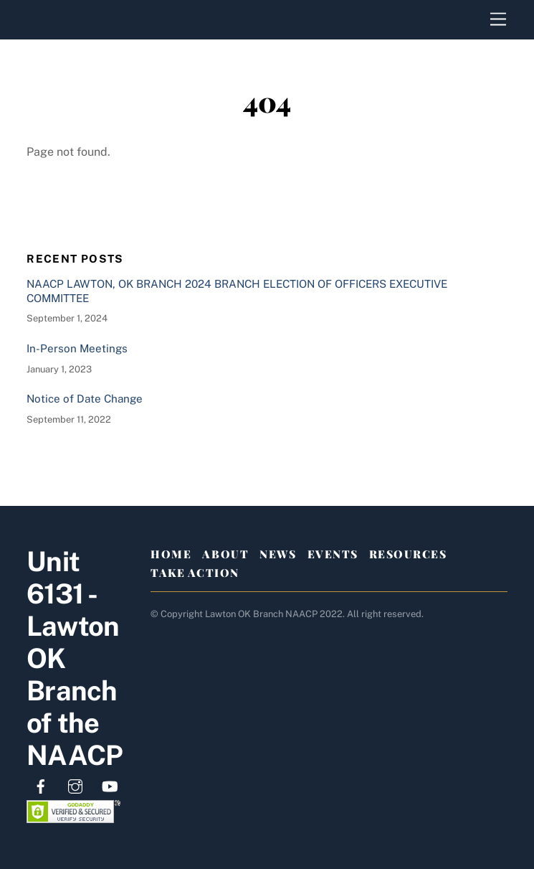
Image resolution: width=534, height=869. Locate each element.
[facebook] (41, 785)
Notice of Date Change (85, 399)
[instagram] (75, 785)
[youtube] (109, 785)
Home (171, 554)
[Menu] (498, 20)
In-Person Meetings (77, 348)
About (225, 554)
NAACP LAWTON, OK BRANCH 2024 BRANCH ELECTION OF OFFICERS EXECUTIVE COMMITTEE (237, 291)
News (277, 554)
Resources (408, 554)
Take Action (195, 572)
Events (332, 554)
